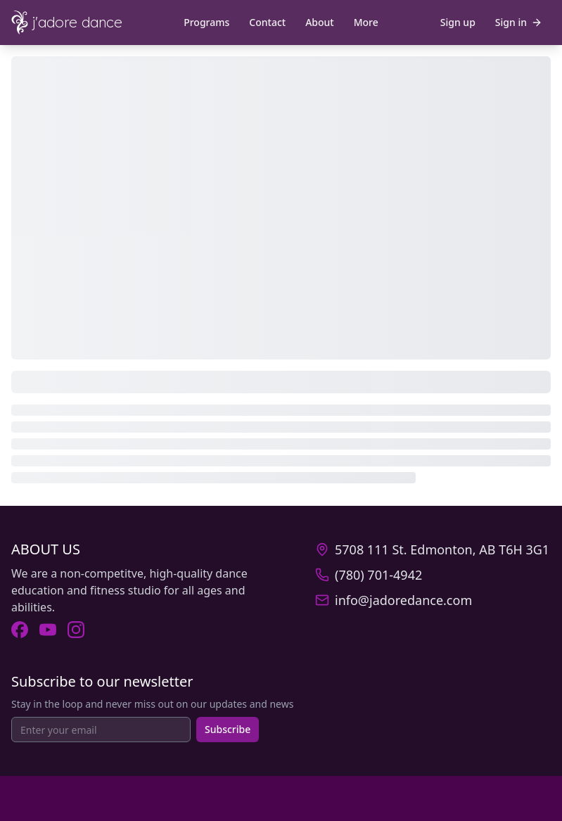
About (319, 22)
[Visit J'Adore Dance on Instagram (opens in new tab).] (76, 629)
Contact (267, 22)
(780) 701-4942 (378, 574)
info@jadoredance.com (403, 600)
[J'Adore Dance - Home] (78, 22)
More (366, 22)
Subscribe (227, 729)
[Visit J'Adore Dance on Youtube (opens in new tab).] (47, 629)
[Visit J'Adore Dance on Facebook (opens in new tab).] (19, 629)
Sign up (457, 22)
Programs (206, 22)
